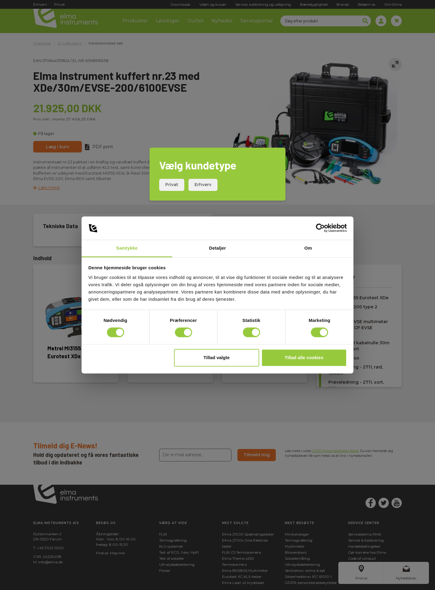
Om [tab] (308, 248)
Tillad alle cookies (304, 357)
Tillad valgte (217, 357)
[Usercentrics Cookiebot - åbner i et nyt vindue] (320, 228)
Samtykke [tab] (127, 248)
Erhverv (203, 184)
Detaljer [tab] (217, 248)
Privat (171, 184)
